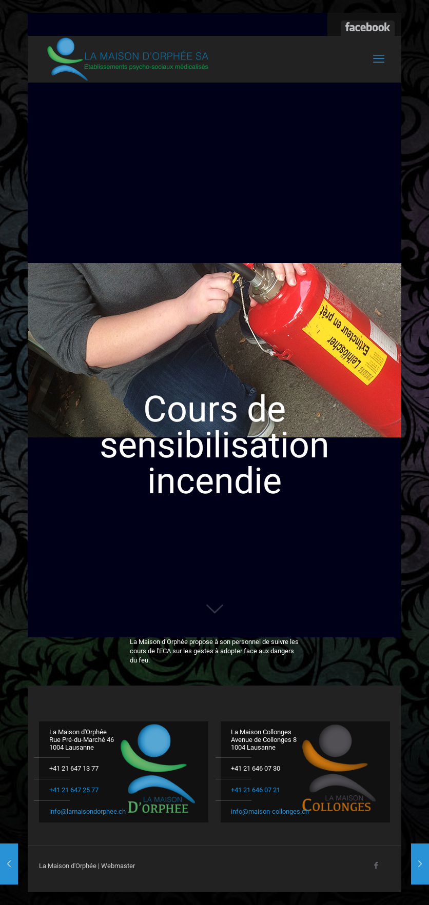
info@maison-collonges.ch (270, 811)
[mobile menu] (378, 59)
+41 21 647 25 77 (74, 790)
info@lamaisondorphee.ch (87, 811)
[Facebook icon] (376, 865)
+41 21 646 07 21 (255, 790)
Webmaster (118, 866)
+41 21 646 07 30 (255, 768)
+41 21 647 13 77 (74, 768)
